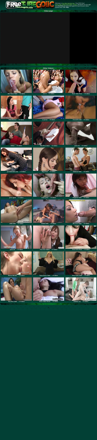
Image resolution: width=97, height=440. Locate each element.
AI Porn (75, 4)
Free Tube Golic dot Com (68, 3)
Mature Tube (58, 4)
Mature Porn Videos (67, 4)
